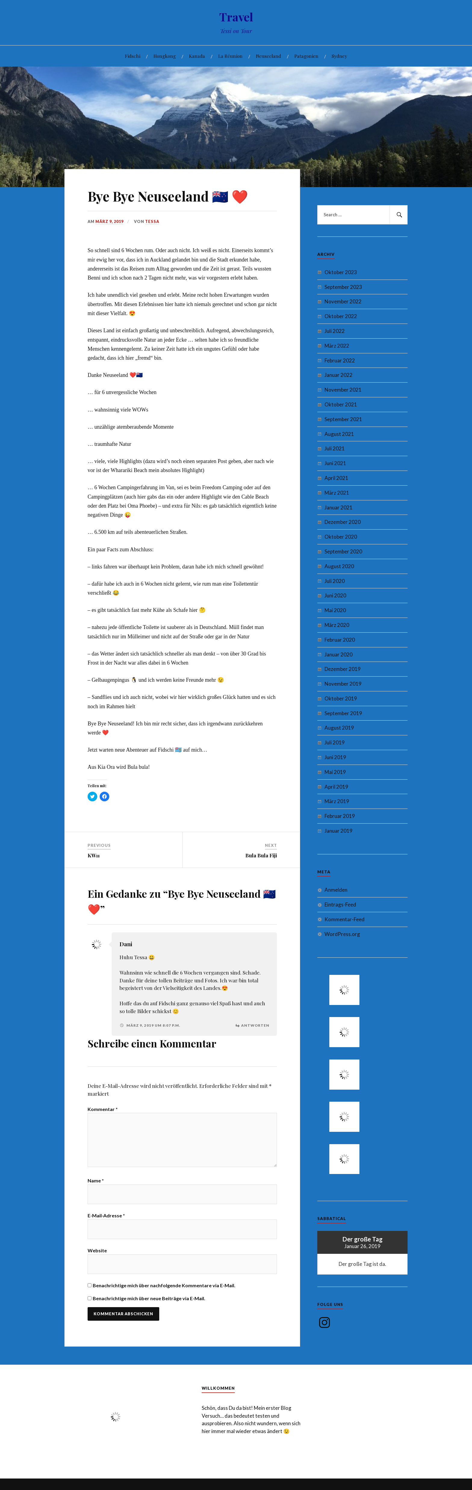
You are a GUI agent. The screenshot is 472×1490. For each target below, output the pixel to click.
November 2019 (343, 684)
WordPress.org (342, 934)
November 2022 (343, 301)
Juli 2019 (334, 742)
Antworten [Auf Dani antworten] (255, 1025)
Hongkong (165, 56)
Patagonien (306, 56)
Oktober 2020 (340, 537)
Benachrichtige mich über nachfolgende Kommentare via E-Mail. (164, 1285)
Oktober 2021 (340, 404)
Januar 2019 (338, 831)
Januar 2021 (338, 507)
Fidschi (132, 56)
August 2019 (339, 728)
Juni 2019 (335, 757)
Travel (236, 16)
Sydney (339, 56)
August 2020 (339, 566)
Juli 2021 (334, 448)
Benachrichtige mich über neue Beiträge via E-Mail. (149, 1298)
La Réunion (230, 56)
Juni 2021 (335, 463)
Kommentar (103, 1109)
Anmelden (335, 890)
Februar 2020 (339, 640)
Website (97, 1250)
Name (96, 1180)
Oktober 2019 (340, 698)
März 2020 (336, 625)
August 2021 (339, 434)
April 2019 (336, 787)
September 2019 (343, 713)
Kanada (197, 56)
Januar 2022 (338, 375)
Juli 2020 (334, 581)
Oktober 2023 (340, 272)
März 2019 (336, 801)
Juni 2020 (335, 595)
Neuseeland (268, 56)
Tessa (152, 221)
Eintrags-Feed (340, 904)
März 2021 (336, 493)
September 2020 (343, 551)
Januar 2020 (338, 654)
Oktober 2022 (340, 316)
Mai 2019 (335, 772)
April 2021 (336, 478)
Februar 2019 (339, 816)
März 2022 (336, 346)
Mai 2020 (335, 610)
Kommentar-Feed (344, 919)
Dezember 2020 (342, 522)
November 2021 (343, 390)
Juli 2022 (334, 331)
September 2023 (343, 287)
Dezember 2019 (342, 669)
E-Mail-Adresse (106, 1215)
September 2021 (343, 419)
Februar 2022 (339, 360)
